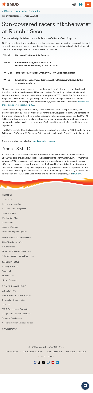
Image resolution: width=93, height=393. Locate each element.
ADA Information (54, 352)
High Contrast (47, 356)
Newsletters (7, 222)
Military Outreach (9, 280)
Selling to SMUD (9, 291)
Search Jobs (7, 271)
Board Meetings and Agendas (15, 231)
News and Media (9, 213)
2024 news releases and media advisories (22, 11)
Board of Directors (10, 227)
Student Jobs (8, 275)
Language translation (76, 352)
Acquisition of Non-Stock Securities (17, 323)
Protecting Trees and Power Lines (17, 251)
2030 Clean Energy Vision (13, 242)
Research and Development (14, 208)
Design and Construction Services (16, 313)
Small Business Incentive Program (16, 295)
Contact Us (7, 199)
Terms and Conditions (32, 352)
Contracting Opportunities (13, 300)
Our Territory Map (10, 218)
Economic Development (12, 318)
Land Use (6, 304)
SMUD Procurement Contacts (15, 309)
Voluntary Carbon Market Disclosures (18, 256)
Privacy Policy (12, 352)
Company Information (11, 204)
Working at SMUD (9, 266)
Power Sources (8, 247)
